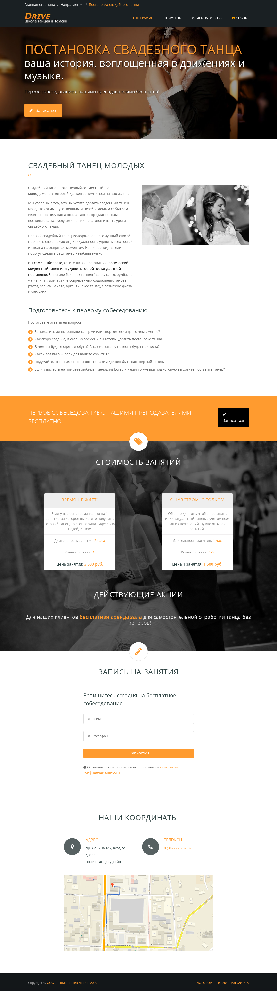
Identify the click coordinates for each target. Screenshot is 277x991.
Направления (72, 4)
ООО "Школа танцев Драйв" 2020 (72, 981)
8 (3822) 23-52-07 (178, 846)
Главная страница (39, 4)
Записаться (139, 751)
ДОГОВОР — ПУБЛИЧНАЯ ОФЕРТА (223, 981)
